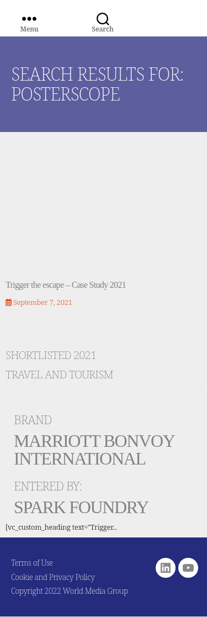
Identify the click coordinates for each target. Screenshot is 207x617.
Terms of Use (32, 562)
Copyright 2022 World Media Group (69, 591)
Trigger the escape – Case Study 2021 (66, 284)
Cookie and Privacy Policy (53, 577)
